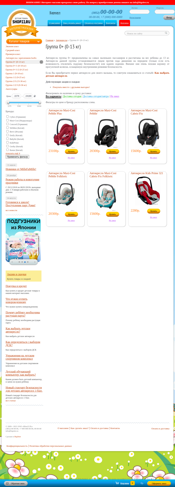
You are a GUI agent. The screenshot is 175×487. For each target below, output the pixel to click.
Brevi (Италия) (16, 131)
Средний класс (13, 50)
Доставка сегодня (72, 96)
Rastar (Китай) (16, 150)
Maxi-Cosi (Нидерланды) (21, 120)
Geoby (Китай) (16, 146)
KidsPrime (14, 143)
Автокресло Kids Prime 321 (147, 173)
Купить (71, 151)
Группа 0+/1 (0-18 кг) (16, 65)
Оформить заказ (159, 483)
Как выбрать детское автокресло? (18, 330)
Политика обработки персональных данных (51, 446)
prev (12, 262)
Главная (49, 40)
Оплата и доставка (94, 23)
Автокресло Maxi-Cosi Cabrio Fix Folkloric (103, 175)
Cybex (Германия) (18, 117)
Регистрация (135, 17)
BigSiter (17, 436)
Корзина (125, 23)
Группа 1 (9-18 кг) (14, 73)
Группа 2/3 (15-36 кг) (16, 81)
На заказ (114, 96)
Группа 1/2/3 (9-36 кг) (16, 85)
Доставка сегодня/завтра (96, 96)
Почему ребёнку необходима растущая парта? (23, 314)
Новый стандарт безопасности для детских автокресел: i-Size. (24, 389)
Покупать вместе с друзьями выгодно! (71, 87)
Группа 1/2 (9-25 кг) (15, 77)
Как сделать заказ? (72, 23)
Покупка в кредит (16, 286)
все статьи (11, 400)
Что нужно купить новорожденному (16, 300)
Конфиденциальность (17, 446)
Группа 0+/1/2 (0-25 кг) (17, 69)
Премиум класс (13, 54)
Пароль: (160, 8)
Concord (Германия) (18, 124)
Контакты (110, 23)
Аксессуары (11, 89)
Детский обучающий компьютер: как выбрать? (21, 373)
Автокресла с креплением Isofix (21, 58)
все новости (11, 210)
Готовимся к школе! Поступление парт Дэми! (20, 204)
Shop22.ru (21, 23)
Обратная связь (18, 483)
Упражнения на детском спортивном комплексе (20, 357)
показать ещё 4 (13, 153)
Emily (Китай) (16, 135)
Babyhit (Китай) (17, 139)
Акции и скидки (16, 274)
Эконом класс (12, 46)
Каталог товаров (19, 41)
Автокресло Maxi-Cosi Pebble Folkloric (61, 175)
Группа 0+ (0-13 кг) (15, 62)
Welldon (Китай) (17, 128)
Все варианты (53, 96)
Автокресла (61, 40)
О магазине (54, 23)
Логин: (134, 8)
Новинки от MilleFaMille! (21, 169)
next (35, 262)
